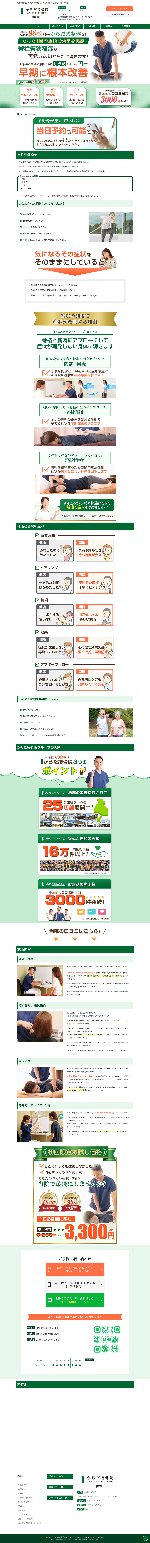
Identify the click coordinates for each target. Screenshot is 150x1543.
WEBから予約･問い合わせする (75, 1285)
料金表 (21, 1494)
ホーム (20, 1481)
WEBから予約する (119, 14)
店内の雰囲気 (23, 1502)
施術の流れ (22, 1489)
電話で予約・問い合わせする (75, 1269)
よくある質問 (23, 1515)
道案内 (21, 1506)
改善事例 (22, 1511)
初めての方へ (23, 1485)
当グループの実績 (25, 1519)
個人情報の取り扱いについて (29, 1523)
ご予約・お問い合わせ (26, 1498)
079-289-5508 (119, 9)
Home (20, 114)
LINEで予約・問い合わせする (75, 1300)
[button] (145, 1538)
